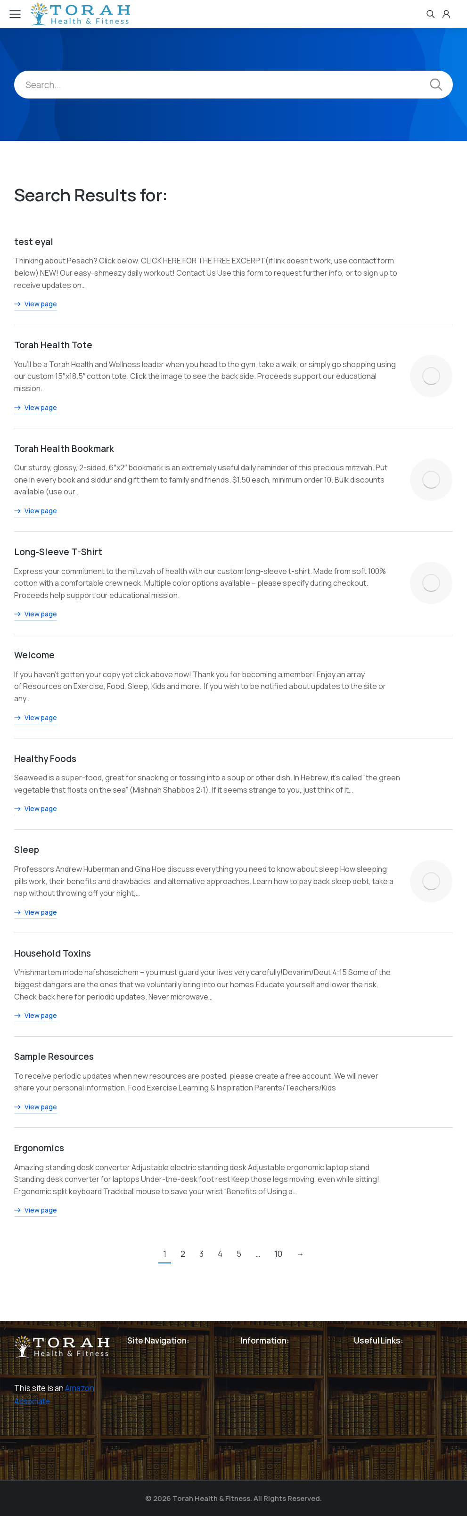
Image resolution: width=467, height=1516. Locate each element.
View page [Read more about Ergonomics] (35, 1211)
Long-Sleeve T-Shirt (58, 552)
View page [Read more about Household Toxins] (35, 1016)
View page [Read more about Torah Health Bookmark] (35, 512)
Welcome (34, 655)
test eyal (33, 242)
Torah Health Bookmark (64, 449)
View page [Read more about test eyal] (35, 305)
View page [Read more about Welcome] (35, 718)
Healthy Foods (45, 759)
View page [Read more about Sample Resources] (35, 1108)
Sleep (26, 850)
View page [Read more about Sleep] (35, 913)
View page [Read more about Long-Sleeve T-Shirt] (35, 615)
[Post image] (431, 376)
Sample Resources (54, 1057)
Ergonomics (39, 1148)
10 (278, 1254)
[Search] (436, 85)
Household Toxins (52, 953)
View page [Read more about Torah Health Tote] (35, 408)
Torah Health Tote (53, 345)
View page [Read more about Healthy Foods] (35, 809)
